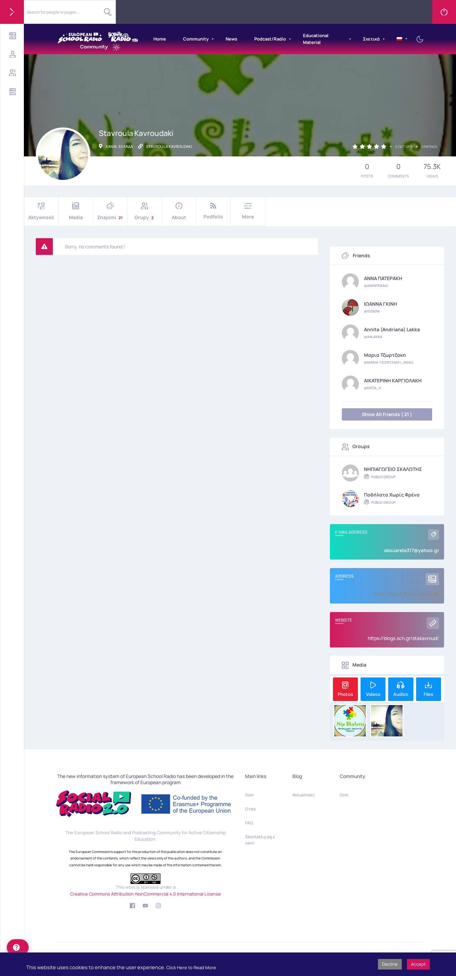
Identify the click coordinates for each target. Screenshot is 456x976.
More (247, 211)
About (179, 211)
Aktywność (41, 211)
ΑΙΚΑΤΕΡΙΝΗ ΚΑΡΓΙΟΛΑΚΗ (393, 380)
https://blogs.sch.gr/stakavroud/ (403, 638)
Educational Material (316, 38)
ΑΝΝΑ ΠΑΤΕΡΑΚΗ (383, 278)
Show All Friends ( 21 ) (387, 414)
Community (196, 39)
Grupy (144, 211)
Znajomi (110, 211)
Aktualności (303, 795)
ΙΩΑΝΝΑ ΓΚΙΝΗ (380, 304)
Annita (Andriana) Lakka (392, 329)
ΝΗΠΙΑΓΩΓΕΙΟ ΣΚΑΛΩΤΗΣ (393, 469)
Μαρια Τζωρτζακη (385, 355)
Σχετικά (371, 39)
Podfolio (213, 211)
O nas (250, 809)
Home (159, 39)
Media (75, 211)
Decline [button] (390, 964)
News (231, 39)
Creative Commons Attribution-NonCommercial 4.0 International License (145, 894)
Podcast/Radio (270, 39)
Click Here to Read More (191, 967)
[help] (18, 947)
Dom (249, 795)
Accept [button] (418, 964)
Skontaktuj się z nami (260, 840)
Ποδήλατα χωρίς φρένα (392, 495)
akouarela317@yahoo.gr (411, 550)
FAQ (249, 823)
